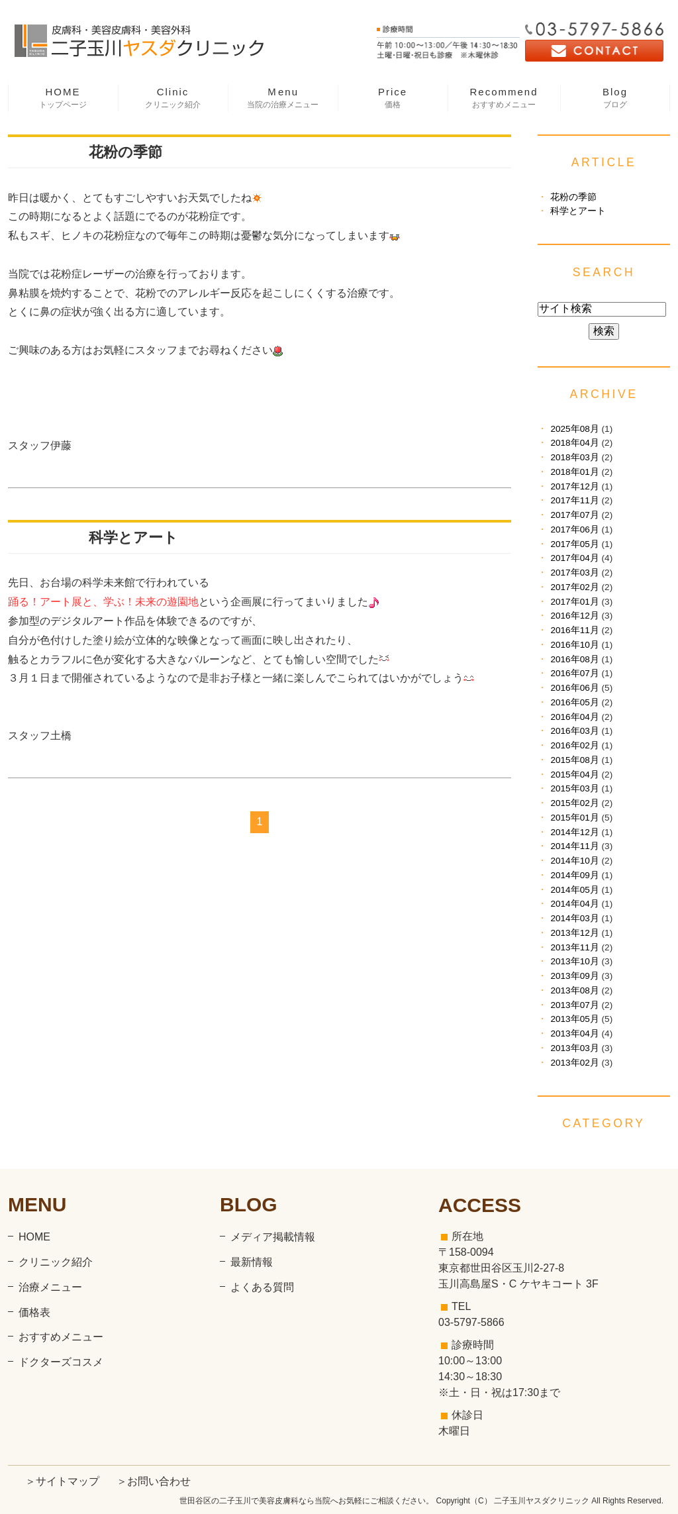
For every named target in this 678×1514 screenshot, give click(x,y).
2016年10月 (574, 645)
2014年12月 (574, 832)
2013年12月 (574, 933)
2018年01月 (574, 472)
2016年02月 (574, 745)
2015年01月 (574, 818)
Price (393, 98)
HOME (63, 98)
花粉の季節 (125, 152)
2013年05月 (574, 1019)
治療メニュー (50, 1287)
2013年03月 (574, 1048)
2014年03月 (574, 918)
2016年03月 (574, 731)
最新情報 (251, 1262)
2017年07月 (574, 515)
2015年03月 (574, 788)
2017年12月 (574, 486)
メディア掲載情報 (272, 1236)
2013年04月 (574, 1033)
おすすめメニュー (61, 1336)
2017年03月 (574, 573)
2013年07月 (574, 1005)
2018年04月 (574, 443)
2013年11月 (574, 947)
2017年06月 (574, 529)
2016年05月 (574, 702)
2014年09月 (574, 875)
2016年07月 (574, 673)
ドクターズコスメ (61, 1362)
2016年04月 (574, 717)
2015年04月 (574, 775)
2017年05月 (574, 544)
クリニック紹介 (56, 1262)
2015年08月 (574, 760)
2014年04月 (574, 904)
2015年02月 (574, 803)
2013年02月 (574, 1063)
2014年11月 (574, 846)
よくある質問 (262, 1287)
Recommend (504, 98)
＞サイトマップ (62, 1481)
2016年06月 (574, 688)
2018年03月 (574, 457)
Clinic (173, 98)
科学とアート (133, 537)
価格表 (34, 1312)
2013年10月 (574, 961)
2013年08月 (574, 990)
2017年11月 (574, 500)
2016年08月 (574, 659)
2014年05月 (574, 890)
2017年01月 (574, 602)
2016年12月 (574, 616)
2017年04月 (574, 558)
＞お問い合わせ (154, 1481)
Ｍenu (283, 98)
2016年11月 (574, 630)
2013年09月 (574, 976)
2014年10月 (574, 861)
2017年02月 (574, 587)
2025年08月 (574, 429)
